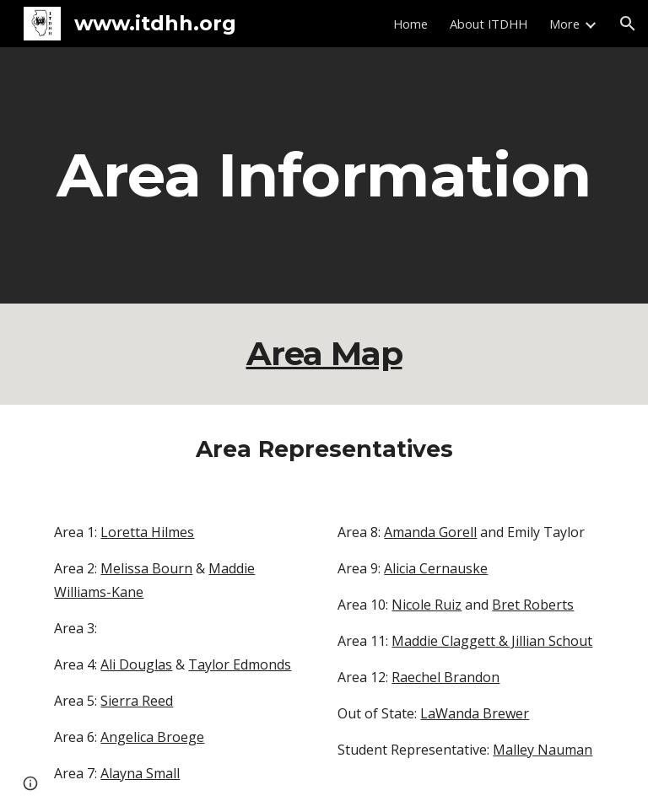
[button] (628, 23)
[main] (323, 175)
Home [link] (410, 23)
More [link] (564, 23)
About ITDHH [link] (488, 23)
